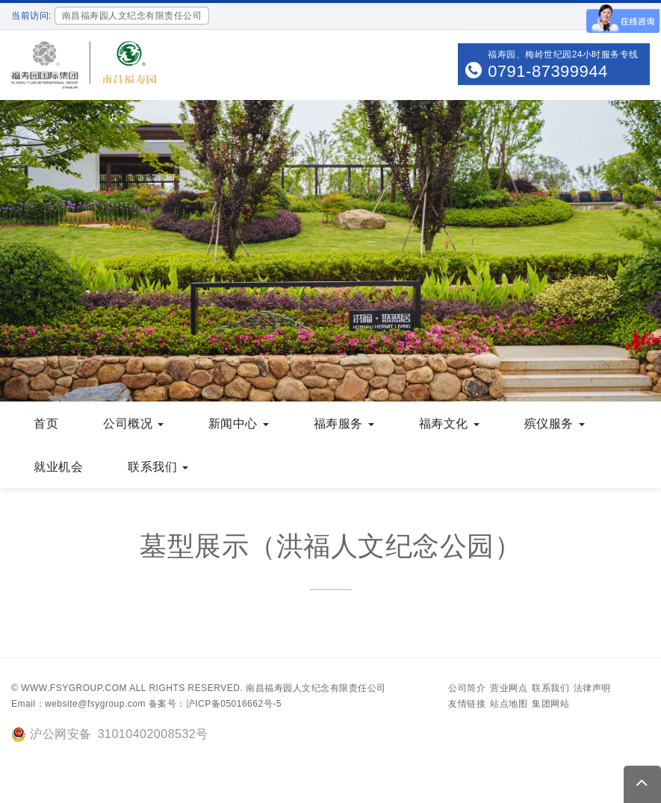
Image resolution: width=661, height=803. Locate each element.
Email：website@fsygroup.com (78, 704)
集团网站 (550, 704)
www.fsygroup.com (74, 688)
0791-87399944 (548, 71)
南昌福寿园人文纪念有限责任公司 (316, 688)
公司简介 (466, 688)
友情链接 (466, 704)
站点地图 (508, 704)
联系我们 (550, 688)
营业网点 (508, 688)
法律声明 (592, 688)
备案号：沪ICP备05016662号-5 (215, 704)
